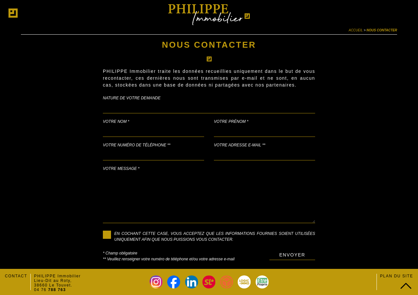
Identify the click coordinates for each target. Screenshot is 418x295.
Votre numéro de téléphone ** (136, 145)
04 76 (50, 289)
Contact (16, 276)
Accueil (356, 30)
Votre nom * (116, 121)
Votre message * (121, 168)
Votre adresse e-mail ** (239, 145)
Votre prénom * (231, 121)
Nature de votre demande (131, 98)
